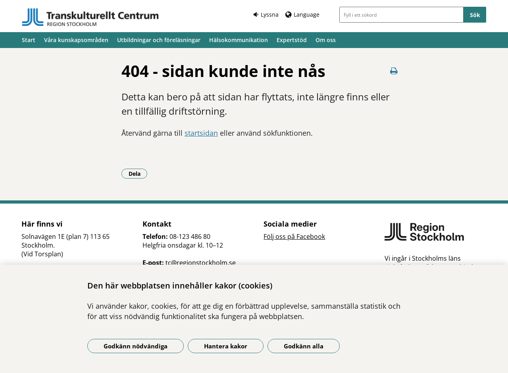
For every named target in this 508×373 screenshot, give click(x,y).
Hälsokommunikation (238, 40)
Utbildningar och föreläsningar (158, 40)
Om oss (326, 40)
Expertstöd (292, 40)
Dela (138, 173)
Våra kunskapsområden (76, 40)
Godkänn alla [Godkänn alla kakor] (303, 346)
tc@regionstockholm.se (200, 262)
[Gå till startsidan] (90, 17)
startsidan (201, 133)
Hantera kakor (225, 346)
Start (28, 40)
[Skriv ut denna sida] (393, 70)
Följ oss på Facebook (294, 236)
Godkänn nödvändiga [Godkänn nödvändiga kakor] (135, 346)
